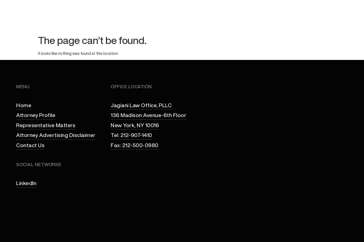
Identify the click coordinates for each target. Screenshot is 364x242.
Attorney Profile (183, 21)
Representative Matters (286, 21)
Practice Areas (231, 21)
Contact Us (336, 21)
